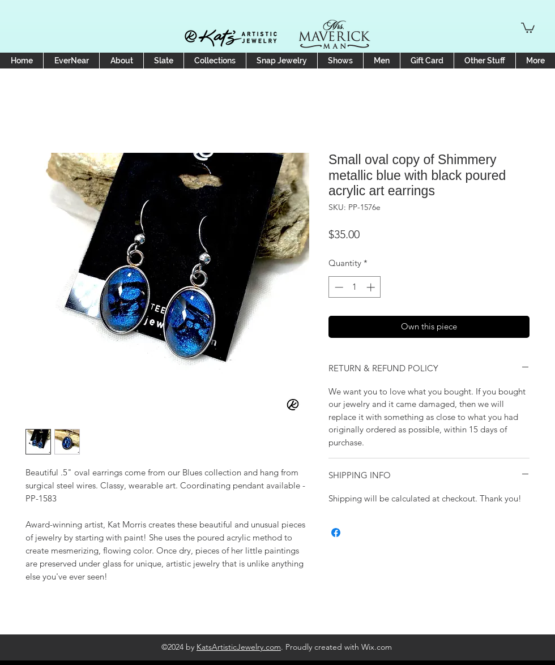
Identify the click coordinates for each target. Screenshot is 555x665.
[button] (528, 27)
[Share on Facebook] (336, 532)
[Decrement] (337, 287)
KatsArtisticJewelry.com (239, 647)
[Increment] (371, 287)
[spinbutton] (354, 287)
